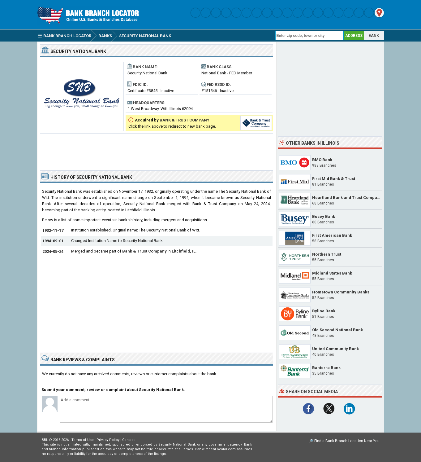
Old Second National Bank (337, 330)
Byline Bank (323, 311)
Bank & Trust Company (144, 251)
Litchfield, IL (183, 251)
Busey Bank (323, 216)
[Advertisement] (156, 149)
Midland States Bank (332, 273)
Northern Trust (326, 254)
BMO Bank (322, 159)
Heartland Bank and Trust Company (347, 197)
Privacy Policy (108, 440)
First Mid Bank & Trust (333, 178)
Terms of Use (82, 440)
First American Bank (332, 235)
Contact (128, 440)
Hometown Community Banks (340, 292)
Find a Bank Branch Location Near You (347, 441)
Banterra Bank (326, 367)
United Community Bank (335, 348)
